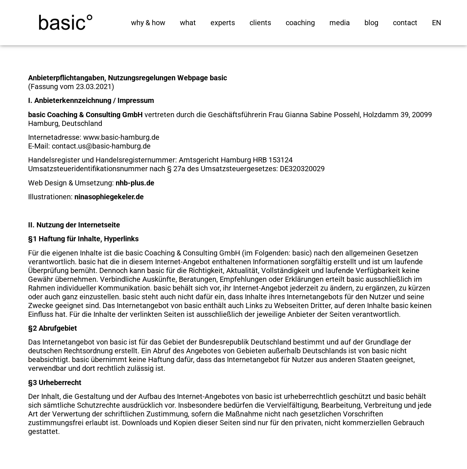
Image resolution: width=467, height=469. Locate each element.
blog (371, 22)
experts (223, 22)
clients (260, 22)
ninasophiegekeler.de (109, 196)
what (188, 22)
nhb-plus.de (135, 182)
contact (405, 22)
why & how (148, 22)
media (339, 22)
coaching (300, 22)
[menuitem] (436, 22)
